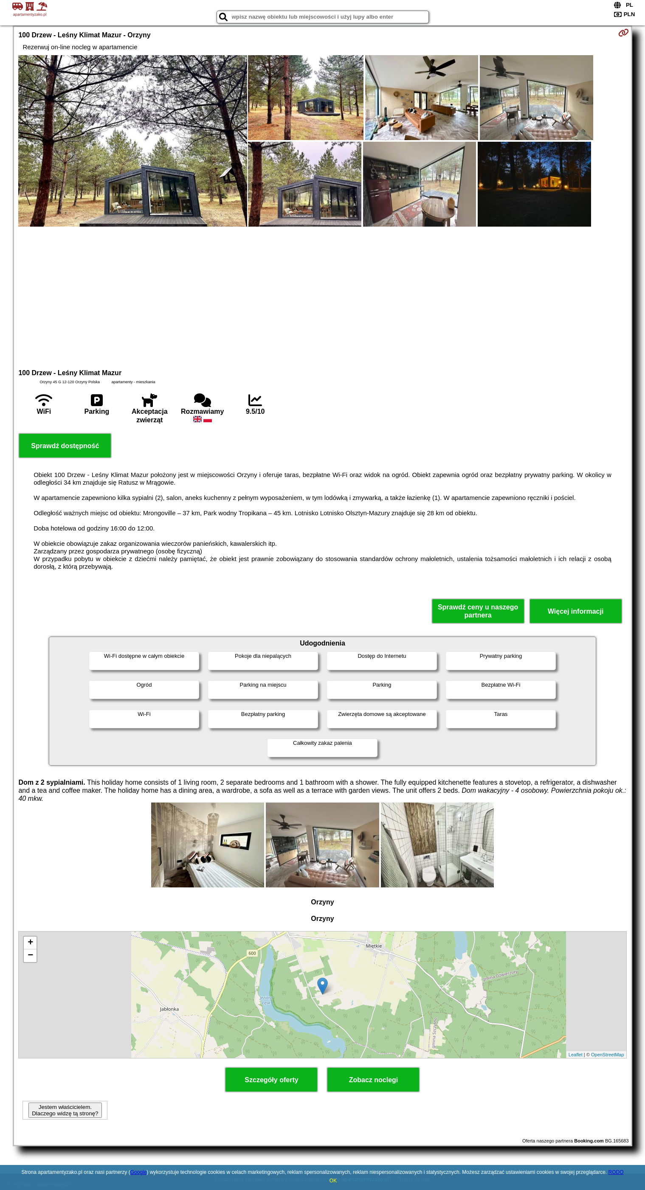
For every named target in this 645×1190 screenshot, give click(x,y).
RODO (615, 1172)
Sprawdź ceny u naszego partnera (478, 611)
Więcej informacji (575, 611)
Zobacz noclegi (373, 1079)
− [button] (30, 955)
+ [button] (30, 943)
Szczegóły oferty (271, 1079)
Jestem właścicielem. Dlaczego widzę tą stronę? (65, 1110)
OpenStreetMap (607, 1054)
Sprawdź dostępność (65, 445)
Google (138, 1172)
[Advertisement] (322, 296)
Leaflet (576, 1054)
